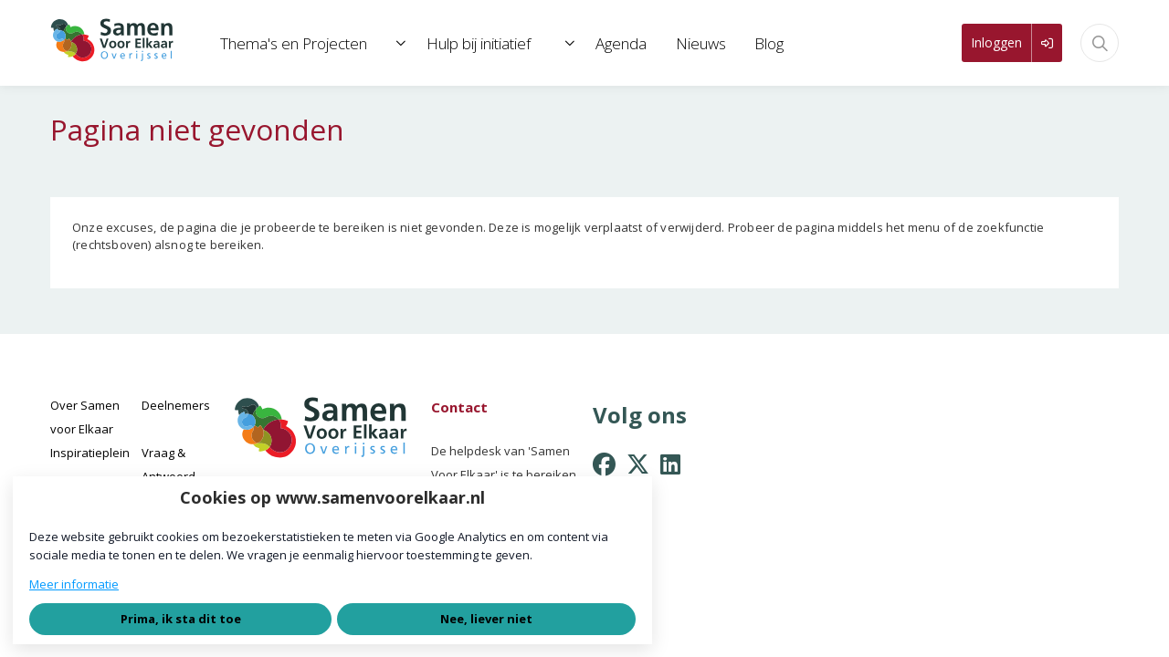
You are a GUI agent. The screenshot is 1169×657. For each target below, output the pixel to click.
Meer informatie (74, 584)
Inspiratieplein (90, 452)
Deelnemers (176, 405)
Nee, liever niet (486, 618)
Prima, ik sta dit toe (181, 618)
